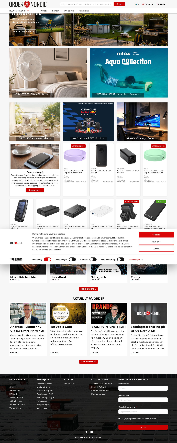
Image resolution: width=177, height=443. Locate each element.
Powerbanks (34, 197)
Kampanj (55, 11)
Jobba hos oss (15, 401)
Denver (93, 176)
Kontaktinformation (100, 390)
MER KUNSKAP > (88, 296)
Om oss (12, 387)
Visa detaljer (134, 438)
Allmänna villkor (44, 383)
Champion (121, 176)
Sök (119, 4)
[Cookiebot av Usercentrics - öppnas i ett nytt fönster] (16, 438)
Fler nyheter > (88, 369)
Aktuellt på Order (17, 404)
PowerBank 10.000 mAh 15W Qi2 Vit (101, 234)
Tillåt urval (156, 420)
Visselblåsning (16, 397)
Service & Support (45, 390)
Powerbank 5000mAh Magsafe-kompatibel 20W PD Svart (154, 235)
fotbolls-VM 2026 (25, 39)
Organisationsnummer (127, 407)
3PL (11, 383)
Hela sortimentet (19, 10)
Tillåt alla (156, 413)
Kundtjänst (44, 379)
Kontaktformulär (98, 394)
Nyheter (44, 11)
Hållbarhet (14, 394)
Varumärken (84, 11)
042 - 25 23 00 (106, 383)
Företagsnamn (124, 395)
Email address (124, 383)
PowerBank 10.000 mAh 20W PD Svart (47, 234)
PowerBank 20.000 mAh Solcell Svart (19, 234)
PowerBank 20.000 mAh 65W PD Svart (101, 179)
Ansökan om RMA (45, 394)
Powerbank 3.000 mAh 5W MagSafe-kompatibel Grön (153, 179)
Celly (66, 176)
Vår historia (14, 390)
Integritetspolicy (44, 404)
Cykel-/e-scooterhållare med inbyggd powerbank (127, 234)
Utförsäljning (69, 11)
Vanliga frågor (43, 387)
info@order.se (103, 387)
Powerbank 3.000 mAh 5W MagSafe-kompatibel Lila (73, 179)
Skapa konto (70, 383)
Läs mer (14, 287)
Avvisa (156, 427)
